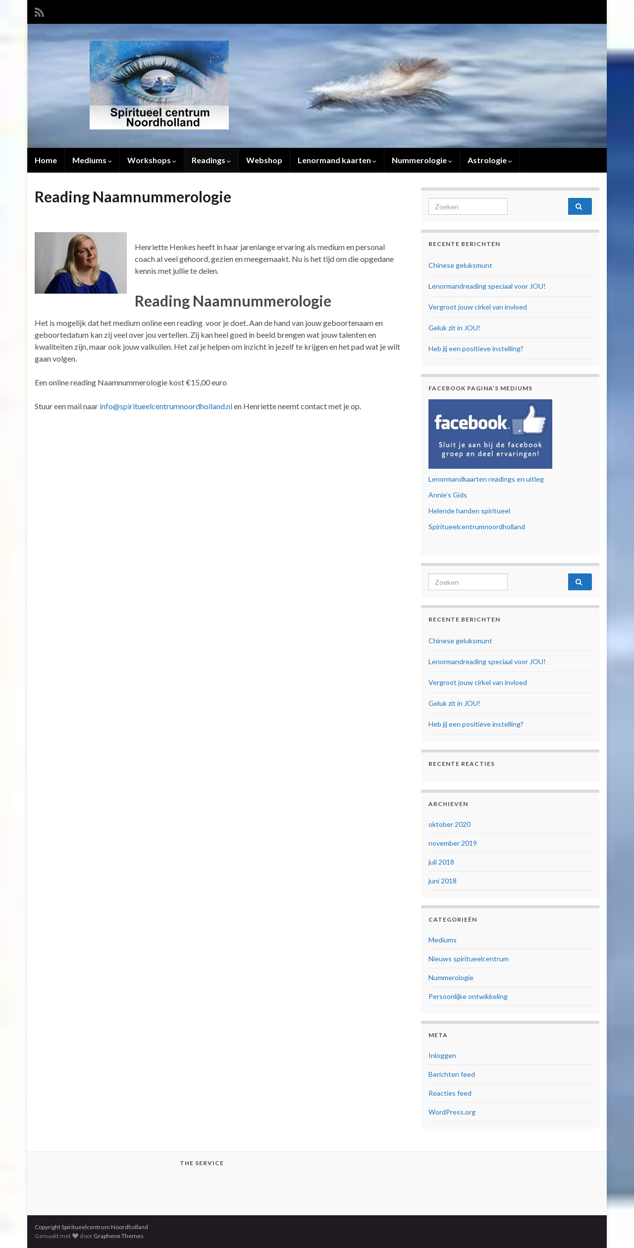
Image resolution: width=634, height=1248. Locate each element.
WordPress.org (452, 1112)
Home (46, 160)
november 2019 (452, 843)
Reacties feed (450, 1093)
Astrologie (490, 160)
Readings (211, 160)
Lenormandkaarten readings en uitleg (486, 479)
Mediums (92, 160)
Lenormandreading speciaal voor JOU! (487, 286)
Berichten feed (451, 1074)
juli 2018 (441, 862)
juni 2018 (442, 880)
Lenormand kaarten (337, 160)
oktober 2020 (449, 824)
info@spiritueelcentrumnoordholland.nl (165, 406)
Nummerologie (422, 160)
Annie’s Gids (447, 495)
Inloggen (442, 1055)
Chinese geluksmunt (460, 265)
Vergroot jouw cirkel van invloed (477, 307)
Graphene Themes (119, 1236)
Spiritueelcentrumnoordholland (476, 526)
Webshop (264, 160)
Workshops (151, 160)
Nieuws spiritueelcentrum (468, 958)
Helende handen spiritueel (469, 510)
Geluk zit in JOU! (454, 327)
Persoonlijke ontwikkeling (468, 996)
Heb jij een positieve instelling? (476, 348)
